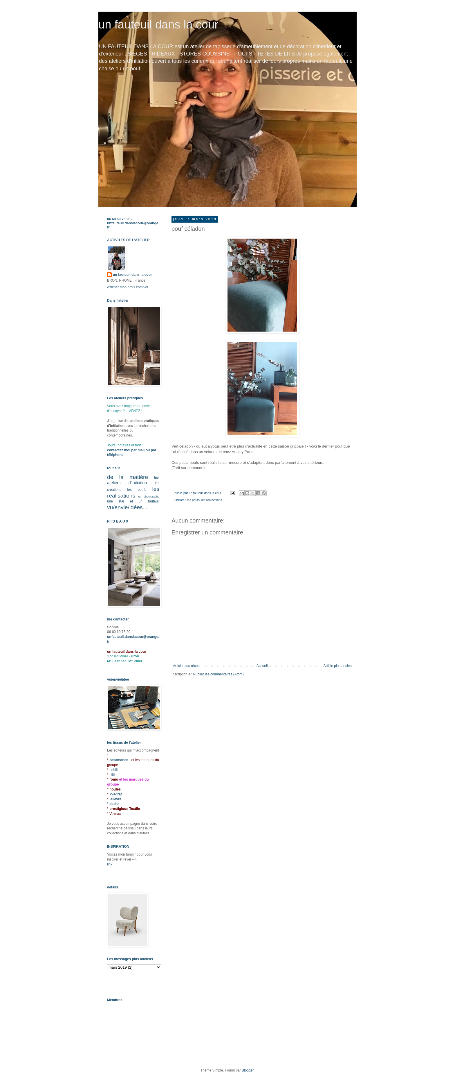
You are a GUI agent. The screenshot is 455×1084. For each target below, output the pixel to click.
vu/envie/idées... (127, 507)
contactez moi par (122, 450)
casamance (119, 760)
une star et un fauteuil (133, 501)
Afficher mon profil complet (127, 287)
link (109, 864)
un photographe (148, 496)
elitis (112, 775)
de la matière (127, 477)
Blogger (248, 1070)
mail (141, 450)
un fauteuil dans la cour (158, 24)
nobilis (114, 770)
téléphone (115, 455)
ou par (150, 450)
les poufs (193, 500)
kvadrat (115, 794)
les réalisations (211, 500)
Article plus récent (187, 666)
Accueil (262, 666)
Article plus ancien (338, 666)
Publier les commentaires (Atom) (218, 674)
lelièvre (115, 799)
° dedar (113, 804)
